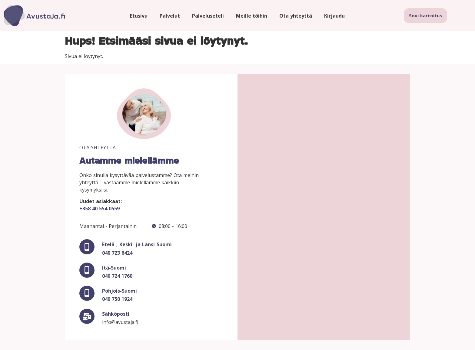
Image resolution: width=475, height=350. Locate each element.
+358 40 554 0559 (99, 208)
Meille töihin (251, 15)
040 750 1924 (117, 299)
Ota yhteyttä (295, 15)
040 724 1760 (117, 276)
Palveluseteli (208, 15)
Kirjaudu (334, 15)
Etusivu (139, 15)
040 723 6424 (117, 253)
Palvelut (170, 15)
